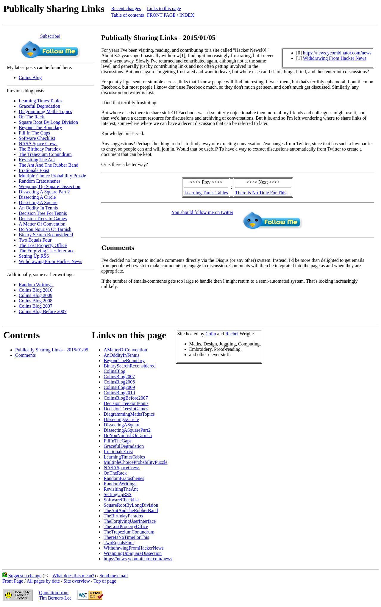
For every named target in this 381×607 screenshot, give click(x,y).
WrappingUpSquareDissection (133, 553)
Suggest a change (24, 575)
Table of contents (127, 15)
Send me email (113, 575)
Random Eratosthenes (39, 181)
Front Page (12, 580)
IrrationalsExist (118, 451)
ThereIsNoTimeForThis (126, 537)
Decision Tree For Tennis (43, 213)
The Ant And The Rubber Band (48, 165)
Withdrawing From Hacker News (50, 261)
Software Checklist (37, 138)
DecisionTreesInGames (126, 408)
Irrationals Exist (34, 170)
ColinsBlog (114, 371)
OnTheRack (115, 472)
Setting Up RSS (34, 256)
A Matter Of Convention (42, 223)
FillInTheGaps (117, 440)
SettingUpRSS (117, 494)
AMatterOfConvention (125, 349)
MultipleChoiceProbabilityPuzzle (135, 462)
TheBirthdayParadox (123, 515)
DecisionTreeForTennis (126, 403)
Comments (25, 355)
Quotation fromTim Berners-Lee (55, 595)
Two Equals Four (35, 240)
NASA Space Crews (38, 143)
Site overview (76, 580)
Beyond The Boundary (40, 127)
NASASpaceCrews (122, 467)
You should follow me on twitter (202, 212)
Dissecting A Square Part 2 (44, 191)
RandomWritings (120, 483)
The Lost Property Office (43, 245)
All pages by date (43, 580)
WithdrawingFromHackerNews (133, 547)
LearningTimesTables (124, 456)
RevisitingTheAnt (121, 489)
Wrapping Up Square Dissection (49, 186)
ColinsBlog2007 (119, 376)
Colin (210, 333)
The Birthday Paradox (40, 148)
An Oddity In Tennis (38, 207)
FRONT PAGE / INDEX (170, 15)
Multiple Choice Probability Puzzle (52, 175)
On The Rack (31, 116)
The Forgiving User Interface (46, 250)
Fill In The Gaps (34, 132)
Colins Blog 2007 (35, 306)
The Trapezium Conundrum (45, 154)
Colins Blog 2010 (35, 289)
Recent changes (126, 8)
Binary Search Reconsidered (46, 234)
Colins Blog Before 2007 (42, 311)
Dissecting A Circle (37, 197)
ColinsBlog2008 (119, 381)
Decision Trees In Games (43, 218)
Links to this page (164, 8)
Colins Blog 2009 (35, 295)
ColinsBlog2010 (119, 392)
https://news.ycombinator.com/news (337, 52)
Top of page (104, 580)
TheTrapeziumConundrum (129, 531)
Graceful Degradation (39, 106)
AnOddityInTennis (121, 355)
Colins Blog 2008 (35, 300)
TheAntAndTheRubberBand (131, 510)
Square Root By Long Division (48, 122)
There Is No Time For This (260, 192)
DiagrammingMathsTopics (129, 414)
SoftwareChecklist (121, 499)
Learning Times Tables (40, 100)
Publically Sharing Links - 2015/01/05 (51, 349)
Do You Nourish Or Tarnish (45, 229)
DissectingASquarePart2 (127, 430)
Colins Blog (30, 77)
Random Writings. (36, 284)
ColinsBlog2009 (119, 387)
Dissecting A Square (38, 202)
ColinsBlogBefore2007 (126, 398)
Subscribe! (50, 36)
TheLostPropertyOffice (126, 526)
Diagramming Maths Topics (45, 111)
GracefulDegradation (124, 446)
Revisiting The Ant (37, 159)
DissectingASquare (122, 424)
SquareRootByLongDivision (131, 505)
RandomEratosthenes (124, 478)
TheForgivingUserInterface (130, 521)
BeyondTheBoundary (124, 360)
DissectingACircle (121, 419)
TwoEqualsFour (119, 542)
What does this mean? (73, 575)
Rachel (231, 333)
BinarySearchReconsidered (129, 365)
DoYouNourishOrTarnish (128, 435)
